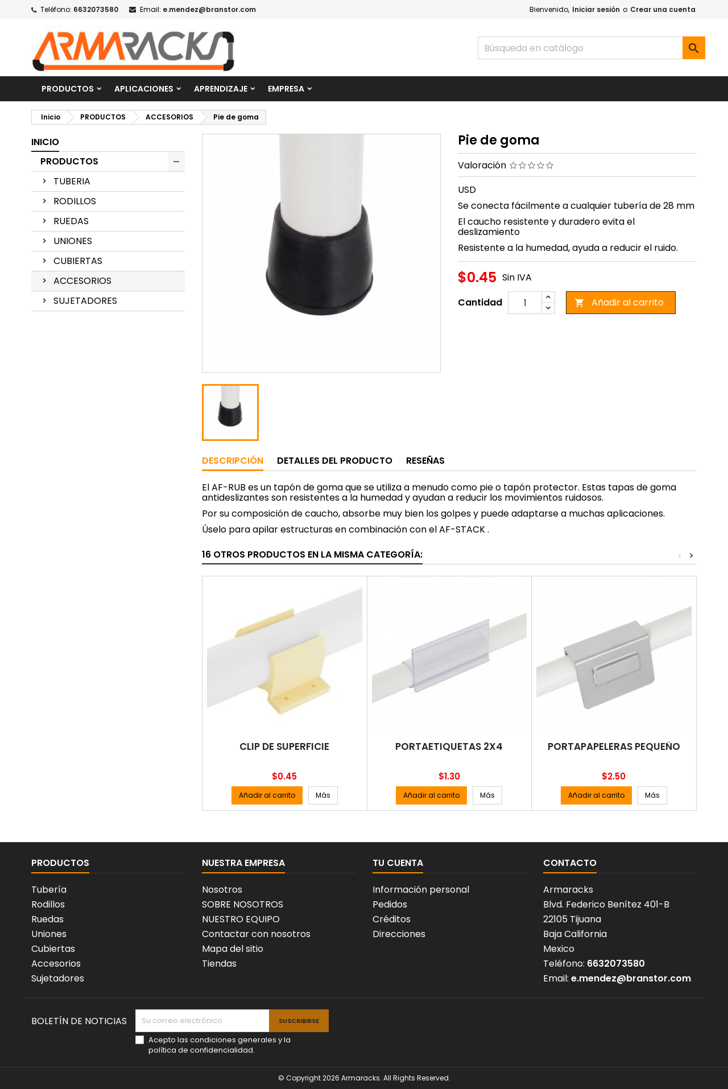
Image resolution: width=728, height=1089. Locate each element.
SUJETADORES (85, 300)
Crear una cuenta (663, 9)
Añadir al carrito (619, 302)
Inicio (45, 141)
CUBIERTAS (77, 260)
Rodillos (48, 904)
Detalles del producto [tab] (334, 460)
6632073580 (95, 9)
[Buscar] (591, 47)
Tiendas (219, 963)
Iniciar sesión (596, 9)
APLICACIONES (143, 88)
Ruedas (47, 919)
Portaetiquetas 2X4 (449, 746)
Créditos (392, 919)
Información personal (421, 889)
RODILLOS (74, 201)
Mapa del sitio (232, 948)
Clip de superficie (284, 746)
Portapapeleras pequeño (614, 746)
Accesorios (56, 963)
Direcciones (399, 933)
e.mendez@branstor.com (209, 9)
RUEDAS (71, 221)
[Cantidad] (525, 302)
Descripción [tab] (232, 460)
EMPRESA (286, 88)
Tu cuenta (398, 862)
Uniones (49, 933)
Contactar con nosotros (256, 933)
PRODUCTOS (68, 88)
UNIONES (72, 241)
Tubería (49, 889)
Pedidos (390, 904)
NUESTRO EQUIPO (241, 919)
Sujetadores (57, 978)
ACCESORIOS (82, 280)
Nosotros (222, 889)
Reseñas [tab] (425, 460)
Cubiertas (53, 948)
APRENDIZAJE (220, 88)
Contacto (570, 862)
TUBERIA (71, 181)
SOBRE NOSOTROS (242, 904)
